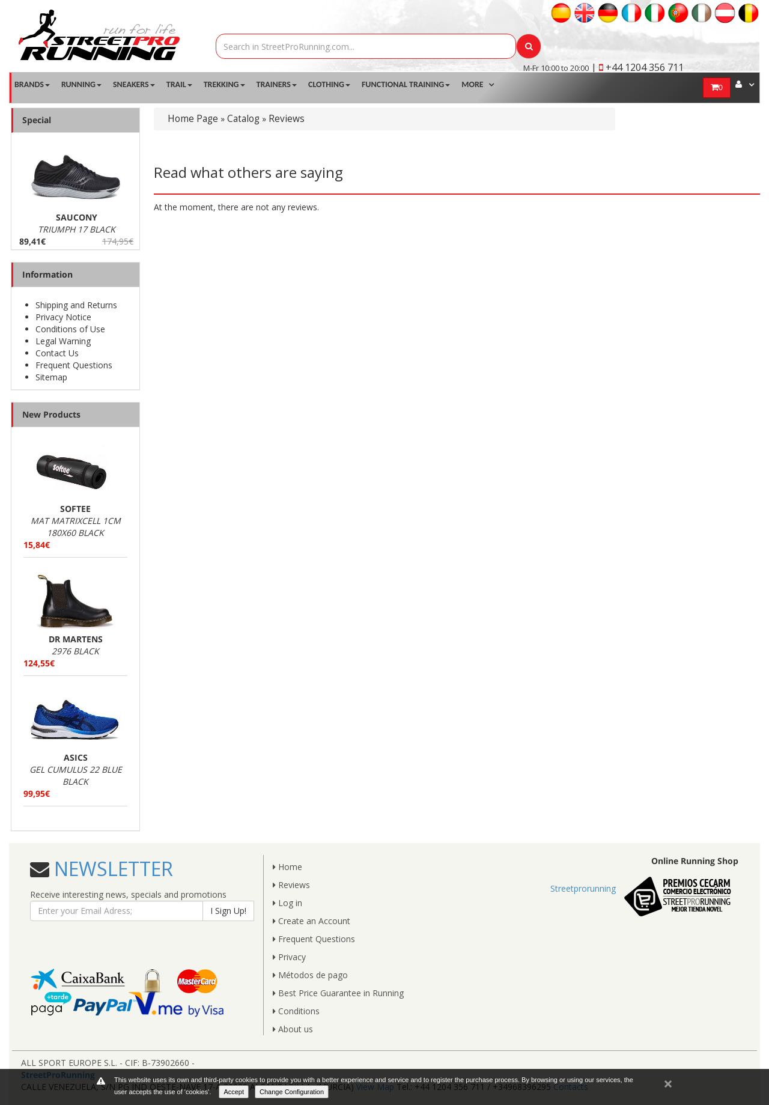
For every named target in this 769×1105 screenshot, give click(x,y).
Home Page (193, 118)
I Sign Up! (228, 910)
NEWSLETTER (111, 868)
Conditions (296, 1011)
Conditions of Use (70, 329)
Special (36, 120)
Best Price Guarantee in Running (338, 993)
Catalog (243, 118)
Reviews (287, 118)
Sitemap (51, 377)
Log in (287, 903)
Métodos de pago (310, 975)
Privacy (289, 957)
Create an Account (311, 921)
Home (287, 866)
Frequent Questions (73, 365)
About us (293, 1029)
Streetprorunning (583, 888)
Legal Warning (63, 341)
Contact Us (57, 353)
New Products (51, 414)
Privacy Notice (63, 317)
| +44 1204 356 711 (637, 67)
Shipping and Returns (76, 305)
